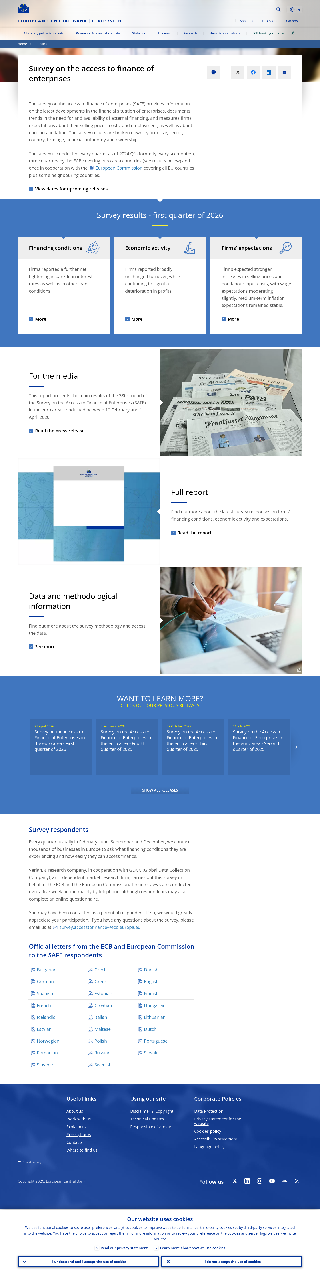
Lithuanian (155, 1017)
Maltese (102, 1029)
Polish (100, 1041)
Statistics (139, 33)
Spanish (45, 993)
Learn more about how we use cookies (192, 1246)
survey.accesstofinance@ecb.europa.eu (99, 927)
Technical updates (147, 1119)
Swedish (103, 1065)
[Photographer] (298, 670)
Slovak (150, 1053)
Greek (100, 981)
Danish (151, 970)
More (40, 319)
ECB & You (269, 21)
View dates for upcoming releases (71, 189)
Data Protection (208, 1111)
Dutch (150, 1029)
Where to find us (82, 1150)
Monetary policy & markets (44, 33)
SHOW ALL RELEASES (160, 790)
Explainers (76, 1126)
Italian (100, 1017)
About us (246, 21)
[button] (286, 9)
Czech (100, 970)
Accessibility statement (215, 1139)
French (44, 1005)
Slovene (45, 1065)
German (45, 981)
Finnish (151, 993)
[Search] (252, 9)
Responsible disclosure (152, 1126)
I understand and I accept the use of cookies (88, 1260)
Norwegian (48, 1041)
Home (22, 44)
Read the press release (60, 431)
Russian (102, 1053)
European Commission (119, 168)
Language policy (209, 1146)
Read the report (194, 533)
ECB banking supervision (274, 33)
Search (278, 9)
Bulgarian (46, 970)
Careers (292, 21)
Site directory (32, 1162)
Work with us (78, 1119)
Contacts (74, 1142)
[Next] (296, 747)
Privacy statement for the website (217, 1121)
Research (190, 33)
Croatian (103, 1005)
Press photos (78, 1134)
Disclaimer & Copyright (151, 1111)
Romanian (47, 1053)
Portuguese (156, 1041)
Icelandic (46, 1017)
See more (45, 647)
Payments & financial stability (98, 33)
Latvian (44, 1029)
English (151, 981)
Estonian (103, 993)
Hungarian (155, 1005)
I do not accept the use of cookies (231, 1260)
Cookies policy (207, 1131)
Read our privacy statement (124, 1246)
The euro (164, 33)
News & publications (225, 33)
